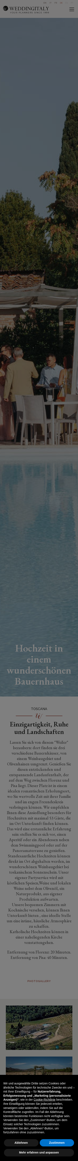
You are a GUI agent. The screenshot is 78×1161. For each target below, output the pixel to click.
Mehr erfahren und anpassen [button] (39, 1152)
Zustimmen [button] (57, 1142)
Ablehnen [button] (21, 1142)
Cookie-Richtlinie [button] (44, 1099)
